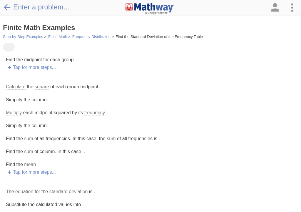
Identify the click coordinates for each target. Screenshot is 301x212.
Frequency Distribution (91, 36)
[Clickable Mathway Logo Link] (150, 9)
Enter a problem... (36, 7)
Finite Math (57, 36)
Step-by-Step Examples (23, 36)
